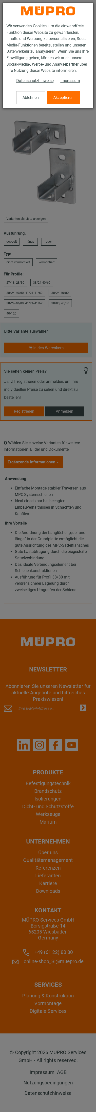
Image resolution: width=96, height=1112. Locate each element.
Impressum (70, 80)
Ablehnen (30, 97)
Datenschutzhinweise (35, 80)
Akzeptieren (63, 97)
